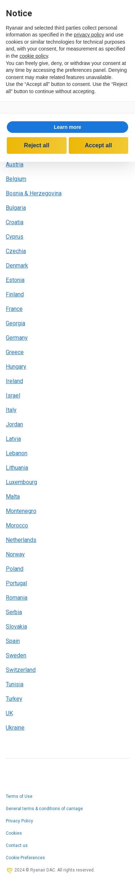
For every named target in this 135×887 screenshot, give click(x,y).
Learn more (67, 127)
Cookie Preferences (25, 857)
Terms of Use (19, 796)
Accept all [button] (98, 145)
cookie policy (33, 56)
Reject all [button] (36, 145)
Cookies (14, 833)
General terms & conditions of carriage (44, 808)
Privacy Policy (19, 820)
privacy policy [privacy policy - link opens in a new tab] (89, 35)
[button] (67, 127)
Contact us (17, 845)
